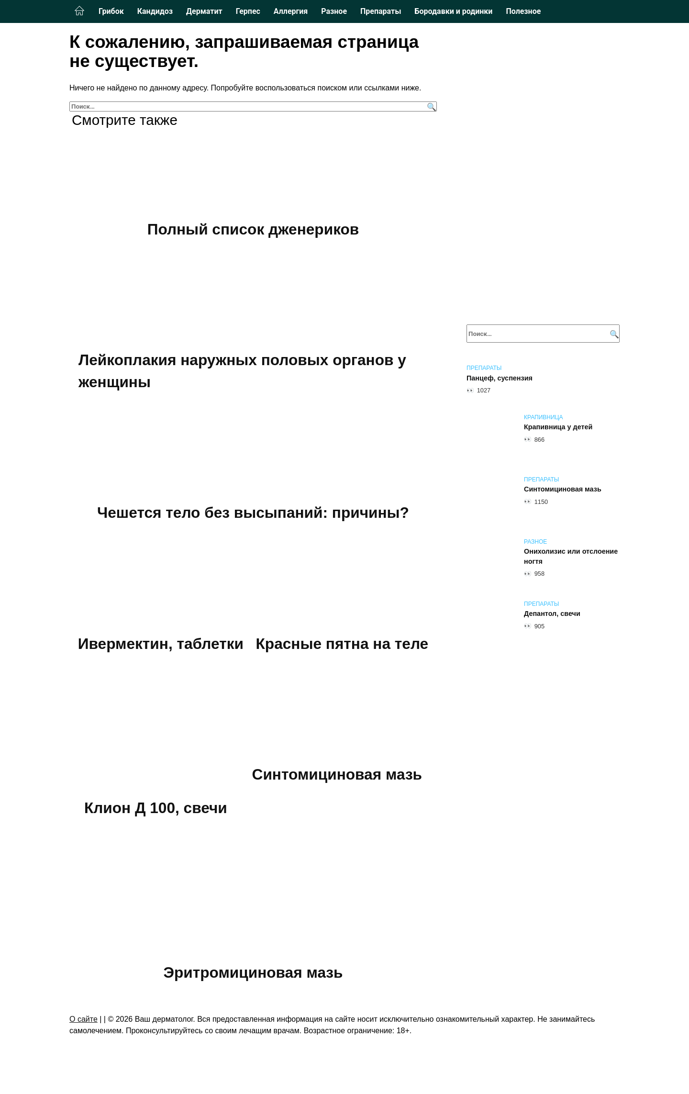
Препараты (380, 11)
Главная (79, 11)
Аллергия (291, 11)
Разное (334, 11)
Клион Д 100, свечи (155, 807)
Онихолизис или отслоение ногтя (571, 556)
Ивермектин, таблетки (160, 643)
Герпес (248, 11)
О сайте (83, 1019)
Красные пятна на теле (342, 643)
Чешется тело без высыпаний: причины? (253, 512)
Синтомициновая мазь (337, 774)
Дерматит (204, 11)
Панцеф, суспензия (500, 378)
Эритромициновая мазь (253, 972)
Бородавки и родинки (453, 11)
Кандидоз (155, 11)
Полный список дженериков (253, 229)
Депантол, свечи (552, 614)
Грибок (111, 11)
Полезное (523, 11)
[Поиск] (430, 106)
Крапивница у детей (558, 427)
